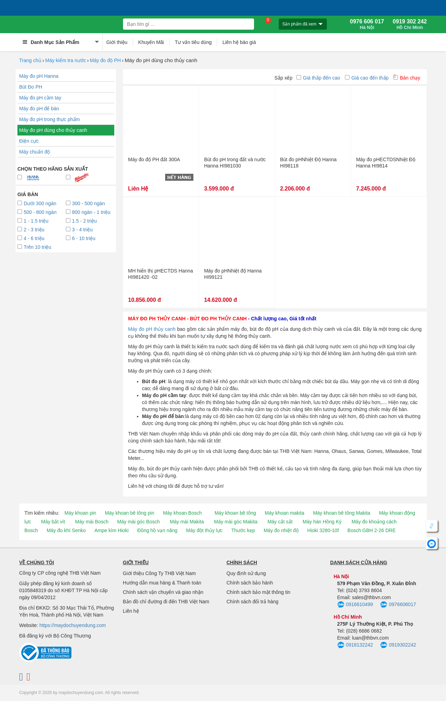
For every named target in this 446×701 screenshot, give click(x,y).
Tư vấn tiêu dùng (193, 42)
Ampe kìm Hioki (111, 530)
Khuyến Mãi (151, 42)
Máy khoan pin (80, 513)
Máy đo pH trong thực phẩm (49, 119)
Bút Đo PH (30, 87)
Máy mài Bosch (92, 521)
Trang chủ (30, 60)
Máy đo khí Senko (66, 530)
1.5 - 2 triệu (81, 221)
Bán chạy (406, 78)
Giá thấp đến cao (318, 78)
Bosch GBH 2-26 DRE (371, 530)
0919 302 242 (410, 24)
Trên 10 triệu (34, 247)
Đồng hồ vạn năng (157, 530)
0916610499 (355, 604)
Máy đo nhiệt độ (281, 530)
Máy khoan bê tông (235, 513)
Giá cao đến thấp (367, 78)
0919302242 (398, 645)
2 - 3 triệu (30, 229)
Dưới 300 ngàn (36, 203)
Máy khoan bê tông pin (129, 513)
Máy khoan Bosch (182, 513)
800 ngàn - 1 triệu (88, 212)
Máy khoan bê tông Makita (341, 513)
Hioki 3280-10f (323, 530)
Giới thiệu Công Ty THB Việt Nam (159, 573)
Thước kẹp (243, 530)
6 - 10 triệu (80, 238)
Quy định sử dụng (246, 573)
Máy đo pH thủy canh (152, 329)
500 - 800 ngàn (36, 212)
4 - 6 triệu (30, 238)
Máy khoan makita (285, 513)
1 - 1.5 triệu (32, 221)
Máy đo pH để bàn (39, 108)
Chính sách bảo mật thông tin (258, 592)
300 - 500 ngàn (85, 203)
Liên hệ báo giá (239, 42)
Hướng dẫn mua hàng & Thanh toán (162, 583)
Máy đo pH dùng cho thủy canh (53, 130)
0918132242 (355, 645)
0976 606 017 (367, 24)
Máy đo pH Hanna (39, 76)
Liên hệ (131, 611)
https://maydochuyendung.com (72, 625)
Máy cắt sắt (280, 521)
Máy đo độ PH (105, 60)
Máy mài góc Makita (235, 521)
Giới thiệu (117, 42)
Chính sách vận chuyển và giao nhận (163, 592)
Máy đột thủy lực (204, 530)
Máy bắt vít (53, 521)
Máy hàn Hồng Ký (322, 521)
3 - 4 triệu (79, 229)
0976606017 (398, 604)
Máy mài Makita (187, 521)
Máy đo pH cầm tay (40, 97)
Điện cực (29, 141)
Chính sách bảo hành (249, 583)
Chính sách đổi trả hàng (252, 601)
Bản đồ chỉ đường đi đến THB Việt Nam (166, 601)
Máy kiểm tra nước (65, 60)
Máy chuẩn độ (34, 152)
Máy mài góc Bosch (138, 521)
